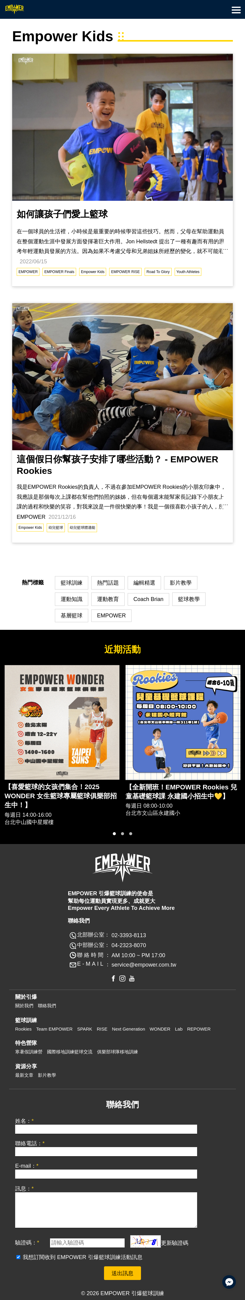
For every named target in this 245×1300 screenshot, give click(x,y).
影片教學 (181, 583)
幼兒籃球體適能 (82, 527)
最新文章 (24, 1075)
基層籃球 (71, 616)
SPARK (84, 1029)
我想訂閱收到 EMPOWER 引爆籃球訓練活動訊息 (83, 1257)
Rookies (23, 1029)
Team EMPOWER (54, 1029)
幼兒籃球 (56, 527)
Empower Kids (92, 272)
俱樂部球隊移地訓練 (117, 1051)
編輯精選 (144, 583)
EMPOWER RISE (125, 272)
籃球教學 (189, 599)
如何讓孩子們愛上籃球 (62, 214)
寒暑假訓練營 (28, 1051)
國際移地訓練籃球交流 (69, 1051)
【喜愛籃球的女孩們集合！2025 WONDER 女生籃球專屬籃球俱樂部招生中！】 (61, 796)
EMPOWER (28, 272)
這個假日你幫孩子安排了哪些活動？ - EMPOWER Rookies (117, 465)
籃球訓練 (71, 583)
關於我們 (24, 1005)
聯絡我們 (47, 1005)
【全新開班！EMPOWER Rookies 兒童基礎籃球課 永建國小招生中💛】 (181, 791)
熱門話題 (108, 583)
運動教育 (108, 599)
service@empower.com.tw (144, 964)
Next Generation (128, 1029)
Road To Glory (157, 272)
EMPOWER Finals (59, 272)
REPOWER (199, 1029)
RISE (102, 1029)
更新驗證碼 (174, 1242)
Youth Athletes (188, 272)
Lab (179, 1029)
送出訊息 (122, 1273)
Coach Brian (148, 599)
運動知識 (71, 599)
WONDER (160, 1029)
